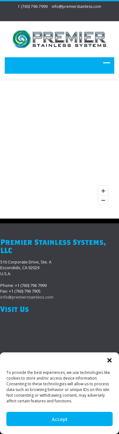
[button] (109, 360)
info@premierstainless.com (76, 6)
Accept (60, 419)
